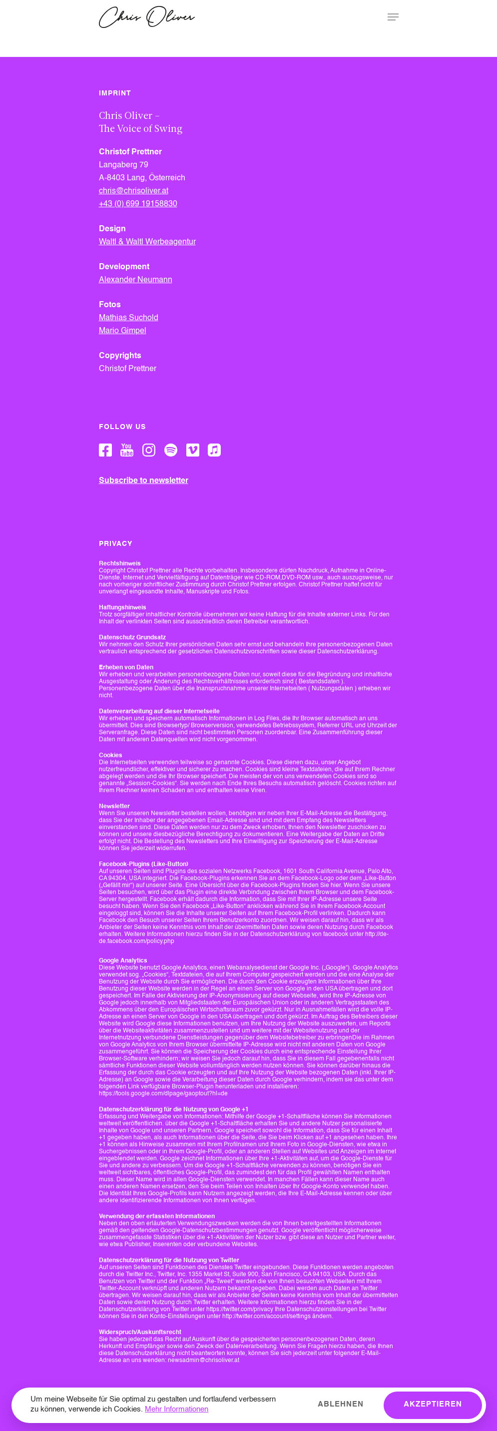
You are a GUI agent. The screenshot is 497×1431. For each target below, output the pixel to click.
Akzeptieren (433, 1405)
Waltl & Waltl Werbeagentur (147, 242)
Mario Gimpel (122, 331)
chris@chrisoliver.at (133, 191)
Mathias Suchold (128, 318)
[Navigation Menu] (393, 17)
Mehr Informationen (176, 1410)
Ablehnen (341, 1405)
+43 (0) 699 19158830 (138, 204)
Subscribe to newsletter (143, 481)
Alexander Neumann (135, 280)
